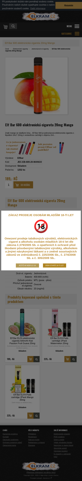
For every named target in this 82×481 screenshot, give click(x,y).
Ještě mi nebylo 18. (27, 265)
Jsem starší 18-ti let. (54, 265)
